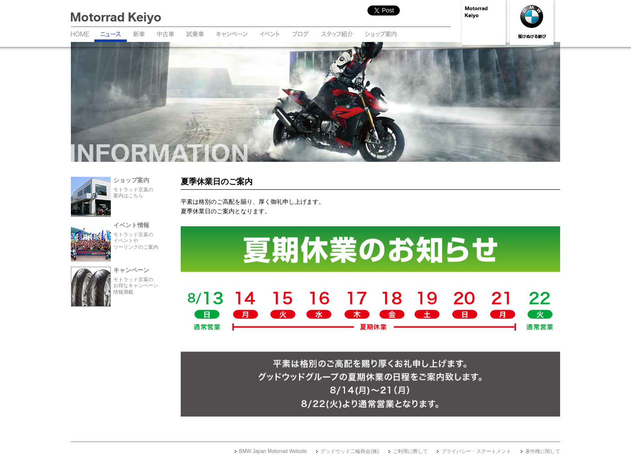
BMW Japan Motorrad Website (273, 451)
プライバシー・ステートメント (476, 451)
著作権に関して (542, 451)
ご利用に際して (410, 451)
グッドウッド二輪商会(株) (349, 451)
